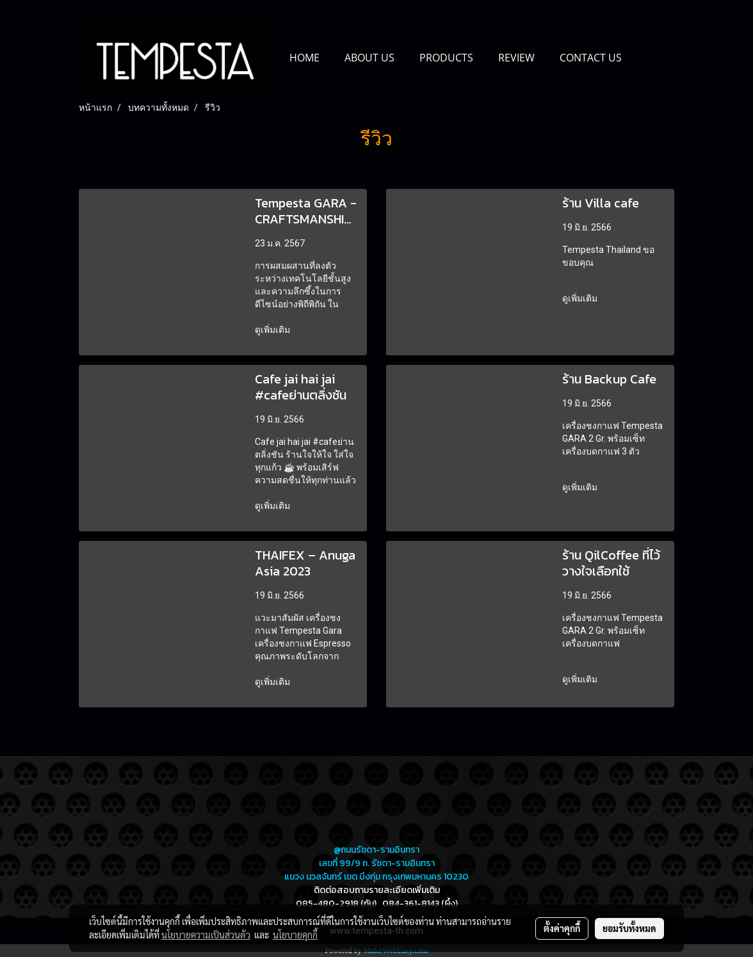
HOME (304, 58)
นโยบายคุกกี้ (295, 934)
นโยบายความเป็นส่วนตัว (205, 934)
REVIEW (516, 58)
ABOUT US (369, 58)
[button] (645, 58)
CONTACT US (591, 58)
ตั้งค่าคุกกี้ (562, 928)
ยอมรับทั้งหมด (629, 928)
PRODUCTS (446, 58)
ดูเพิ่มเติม (273, 330)
